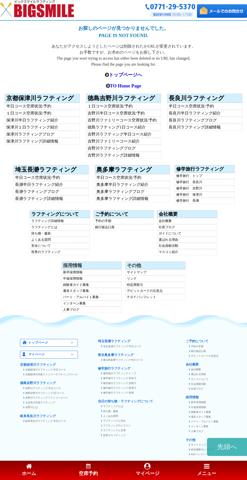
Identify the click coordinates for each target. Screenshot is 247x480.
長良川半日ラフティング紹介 (195, 113)
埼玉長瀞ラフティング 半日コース (122, 346)
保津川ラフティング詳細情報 (32, 141)
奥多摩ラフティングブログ (120, 192)
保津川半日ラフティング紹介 (32, 120)
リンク (132, 278)
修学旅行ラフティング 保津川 (119, 388)
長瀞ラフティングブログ (37, 192)
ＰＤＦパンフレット (141, 297)
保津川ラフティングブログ (30, 134)
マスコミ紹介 (168, 252)
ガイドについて (170, 233)
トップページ (52, 342)
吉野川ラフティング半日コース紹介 (120, 134)
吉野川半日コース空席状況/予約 (116, 113)
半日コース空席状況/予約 (28, 106)
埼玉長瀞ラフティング (46, 170)
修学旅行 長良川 (189, 182)
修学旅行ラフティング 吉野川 (119, 383)
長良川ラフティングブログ (193, 120)
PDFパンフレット (200, 454)
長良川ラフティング (196, 98)
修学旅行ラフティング (200, 169)
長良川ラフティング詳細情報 (195, 127)
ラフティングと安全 (114, 420)
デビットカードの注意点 (145, 291)
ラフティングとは (44, 227)
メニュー (206, 470)
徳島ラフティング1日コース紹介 (117, 127)
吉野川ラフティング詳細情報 (114, 155)
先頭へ (227, 446)
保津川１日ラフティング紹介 (32, 127)
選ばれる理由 (168, 240)
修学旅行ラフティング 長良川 (119, 378)
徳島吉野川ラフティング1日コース (44, 393)
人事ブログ (71, 309)
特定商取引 (135, 285)
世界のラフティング (46, 252)
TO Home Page (125, 85)
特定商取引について (202, 449)
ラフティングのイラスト (117, 425)
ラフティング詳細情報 (47, 221)
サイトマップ (136, 272)
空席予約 (88, 470)
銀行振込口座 (105, 227)
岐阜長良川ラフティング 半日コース (45, 421)
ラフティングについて (55, 214)
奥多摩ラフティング (124, 170)
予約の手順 (103, 221)
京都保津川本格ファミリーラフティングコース (51, 374)
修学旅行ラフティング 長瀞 (118, 392)
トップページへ (125, 74)
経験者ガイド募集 (76, 285)
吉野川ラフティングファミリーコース (46, 397)
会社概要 (168, 214)
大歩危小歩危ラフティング (40, 402)
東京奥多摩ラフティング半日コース (123, 359)
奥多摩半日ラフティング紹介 (122, 185)
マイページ (52, 354)
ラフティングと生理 (114, 430)
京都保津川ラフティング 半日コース (45, 369)
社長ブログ (167, 227)
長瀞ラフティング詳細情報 (39, 199)
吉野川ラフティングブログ (112, 148)
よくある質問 (41, 240)
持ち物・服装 (41, 233)
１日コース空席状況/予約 (28, 113)
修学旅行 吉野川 (189, 188)
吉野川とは (31, 407)
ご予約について (111, 214)
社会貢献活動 (168, 246)
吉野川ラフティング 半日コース (43, 388)
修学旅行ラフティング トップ (119, 373)
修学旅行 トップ (189, 176)
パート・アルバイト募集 (81, 297)
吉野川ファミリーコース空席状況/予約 (122, 120)
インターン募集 (74, 303)
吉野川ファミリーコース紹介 (114, 141)
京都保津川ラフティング (40, 98)
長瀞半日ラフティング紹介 (39, 185)
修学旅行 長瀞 (187, 200)
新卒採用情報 (73, 272)
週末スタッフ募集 (76, 291)
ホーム (29, 470)
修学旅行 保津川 (189, 194)
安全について (41, 246)
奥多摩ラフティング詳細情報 (122, 199)
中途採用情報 (73, 278)
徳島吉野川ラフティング (121, 98)
